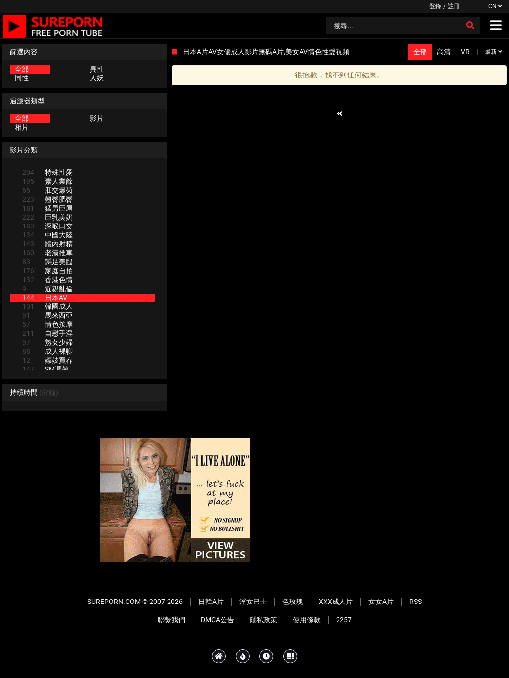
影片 (97, 118)
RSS (415, 601)
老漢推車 (47, 253)
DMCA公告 (217, 620)
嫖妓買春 (47, 360)
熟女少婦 (47, 342)
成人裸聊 (47, 351)
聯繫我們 (171, 620)
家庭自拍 (47, 271)
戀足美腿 (47, 262)
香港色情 (47, 280)
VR (465, 52)
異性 (97, 69)
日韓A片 (211, 601)
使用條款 (307, 620)
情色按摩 (47, 324)
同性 (22, 78)
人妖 (97, 78)
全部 (22, 69)
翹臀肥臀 (47, 199)
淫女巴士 (253, 601)
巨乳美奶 (47, 217)
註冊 (454, 6)
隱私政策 (263, 620)
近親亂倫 (47, 289)
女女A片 (381, 601)
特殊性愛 (47, 172)
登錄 (435, 6)
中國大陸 (47, 235)
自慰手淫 (47, 333)
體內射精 (47, 244)
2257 (344, 620)
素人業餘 (47, 181)
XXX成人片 (336, 601)
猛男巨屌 (47, 208)
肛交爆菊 (47, 190)
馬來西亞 (47, 315)
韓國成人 (47, 306)
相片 (22, 127)
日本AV (44, 297)
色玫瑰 (292, 601)
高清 (444, 52)
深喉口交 (47, 226)
